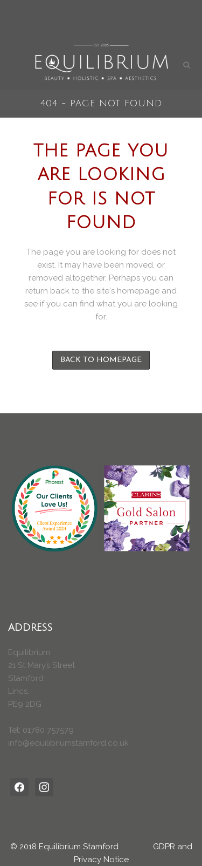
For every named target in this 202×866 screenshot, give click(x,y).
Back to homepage (101, 360)
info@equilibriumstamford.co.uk (68, 743)
